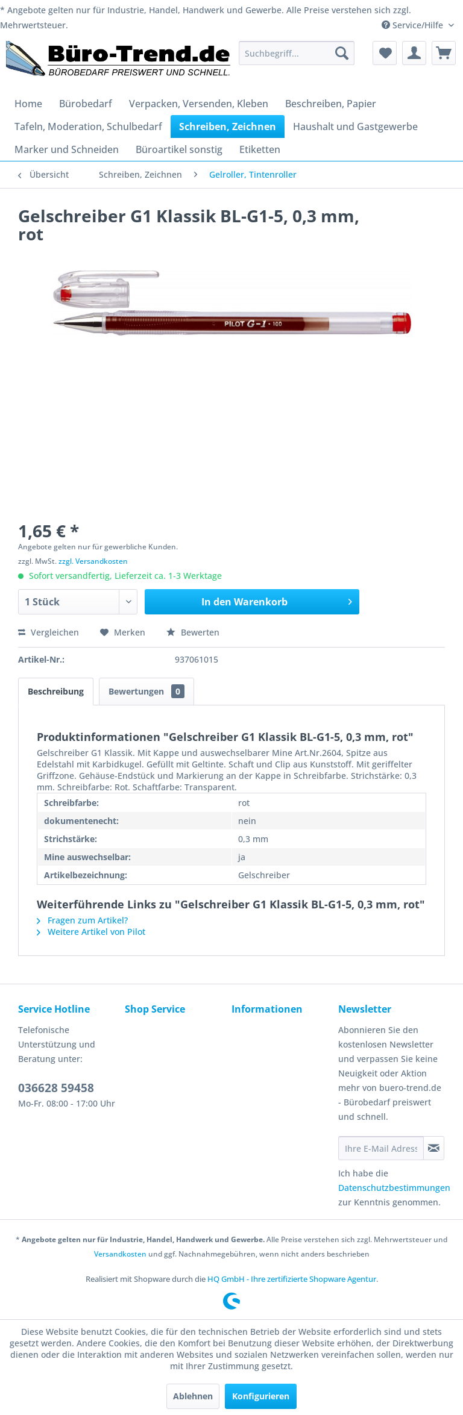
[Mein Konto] (414, 53)
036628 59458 (56, 1088)
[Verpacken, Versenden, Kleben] (199, 103)
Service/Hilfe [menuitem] (414, 25)
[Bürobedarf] (86, 103)
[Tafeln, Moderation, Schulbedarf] (88, 126)
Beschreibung (56, 691)
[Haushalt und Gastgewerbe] (355, 126)
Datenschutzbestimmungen (394, 1187)
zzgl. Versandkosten (93, 561)
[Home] (28, 103)
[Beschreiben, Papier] (331, 103)
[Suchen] (341, 53)
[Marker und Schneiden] (66, 149)
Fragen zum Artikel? (82, 920)
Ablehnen (193, 1396)
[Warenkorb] (444, 53)
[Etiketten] (260, 149)
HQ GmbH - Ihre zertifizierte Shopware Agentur (291, 1278)
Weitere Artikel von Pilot (91, 931)
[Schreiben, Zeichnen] (228, 126)
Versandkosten (120, 1254)
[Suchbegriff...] (296, 53)
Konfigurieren (260, 1396)
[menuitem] (296, 53)
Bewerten (192, 632)
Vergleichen (48, 632)
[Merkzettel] (385, 53)
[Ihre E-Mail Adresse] (381, 1148)
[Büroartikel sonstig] (179, 149)
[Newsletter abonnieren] (433, 1148)
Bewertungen (146, 691)
